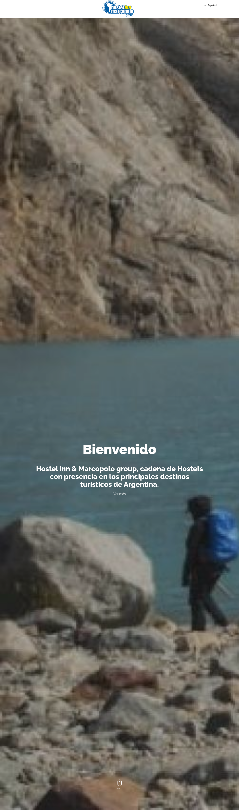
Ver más (119, 494)
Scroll (119, 785)
